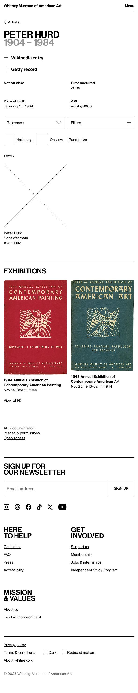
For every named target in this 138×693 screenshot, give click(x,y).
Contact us (12, 547)
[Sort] (34, 122)
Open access (14, 438)
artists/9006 (81, 106)
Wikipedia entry (27, 57)
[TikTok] (39, 507)
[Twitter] (50, 507)
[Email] (56, 488)
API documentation (19, 428)
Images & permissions (22, 433)
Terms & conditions (19, 652)
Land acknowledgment (22, 617)
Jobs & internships (86, 562)
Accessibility (14, 570)
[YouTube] (62, 507)
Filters (76, 123)
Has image (19, 139)
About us (11, 609)
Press (8, 562)
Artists (13, 22)
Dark (50, 652)
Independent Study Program (94, 570)
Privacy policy (15, 645)
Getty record (24, 69)
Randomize (78, 139)
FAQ (7, 554)
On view (50, 139)
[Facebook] (28, 507)
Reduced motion (78, 652)
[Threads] (17, 507)
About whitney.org (18, 660)
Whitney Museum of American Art (33, 6)
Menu (129, 6)
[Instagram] (6, 507)
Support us (80, 547)
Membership (81, 554)
